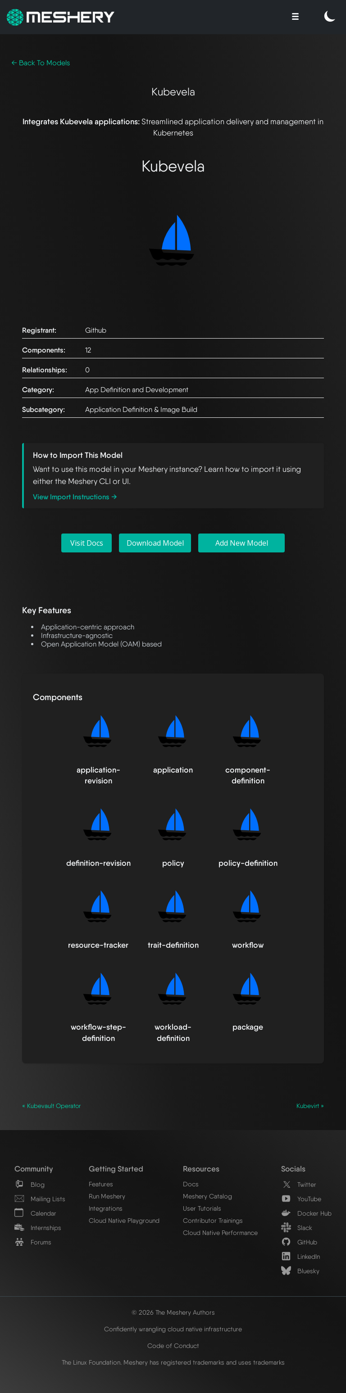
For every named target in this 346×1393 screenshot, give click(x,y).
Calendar (35, 1213)
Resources (201, 1168)
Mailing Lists (39, 1199)
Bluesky (300, 1271)
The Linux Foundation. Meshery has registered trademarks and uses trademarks (173, 1362)
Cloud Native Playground (124, 1220)
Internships (37, 1227)
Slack (296, 1227)
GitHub (299, 1242)
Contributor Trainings (213, 1220)
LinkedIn (300, 1256)
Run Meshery (107, 1196)
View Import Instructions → (75, 497)
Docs (191, 1184)
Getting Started (116, 1168)
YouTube (301, 1199)
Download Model (155, 543)
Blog (29, 1184)
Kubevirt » (310, 1105)
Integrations (106, 1208)
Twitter (298, 1184)
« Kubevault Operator (51, 1105)
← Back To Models (40, 63)
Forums (32, 1242)
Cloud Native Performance (220, 1232)
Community (33, 1168)
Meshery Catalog (207, 1196)
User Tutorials (202, 1208)
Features (101, 1184)
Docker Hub (306, 1213)
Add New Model (241, 543)
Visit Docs (86, 543)
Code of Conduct (173, 1345)
